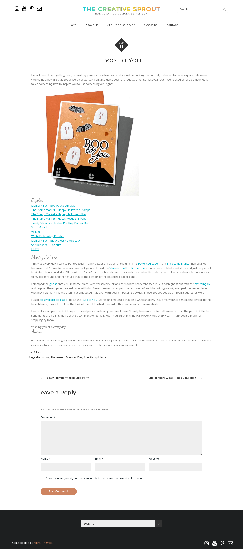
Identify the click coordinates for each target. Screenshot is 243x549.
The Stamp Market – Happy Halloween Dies (58, 214)
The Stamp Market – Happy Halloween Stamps (60, 210)
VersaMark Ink (40, 227)
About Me (92, 25)
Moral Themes (43, 543)
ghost (53, 284)
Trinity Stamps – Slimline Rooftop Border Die (59, 223)
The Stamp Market (178, 263)
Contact (172, 25)
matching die (203, 284)
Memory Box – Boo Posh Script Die (53, 205)
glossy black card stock (53, 300)
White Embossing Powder (47, 236)
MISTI (35, 249)
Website (153, 458)
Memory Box (74, 357)
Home (73, 25)
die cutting (43, 357)
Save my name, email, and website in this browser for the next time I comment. (95, 478)
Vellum (35, 232)
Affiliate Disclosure (121, 25)
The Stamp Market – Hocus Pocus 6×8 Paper (59, 219)
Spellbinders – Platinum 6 (47, 245)
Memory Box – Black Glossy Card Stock (55, 240)
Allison (38, 352)
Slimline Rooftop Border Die (127, 268)
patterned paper (148, 263)
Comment (47, 417)
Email (98, 458)
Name (45, 458)
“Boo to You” (90, 300)
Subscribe (150, 25)
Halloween (57, 357)
